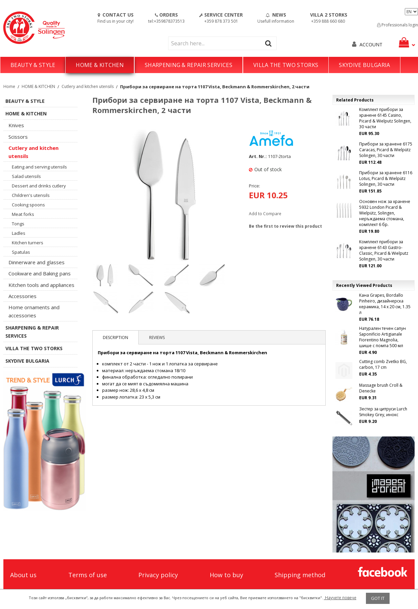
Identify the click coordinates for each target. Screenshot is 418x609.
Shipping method (300, 575)
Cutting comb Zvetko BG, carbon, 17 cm (383, 364)
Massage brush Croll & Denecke (380, 388)
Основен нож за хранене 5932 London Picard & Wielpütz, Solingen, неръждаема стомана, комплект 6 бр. (384, 213)
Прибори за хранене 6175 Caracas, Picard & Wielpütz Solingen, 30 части (385, 149)
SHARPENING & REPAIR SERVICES (188, 65)
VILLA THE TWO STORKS (285, 65)
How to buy (226, 575)
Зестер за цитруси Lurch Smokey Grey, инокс (383, 412)
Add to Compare (265, 214)
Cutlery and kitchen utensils (88, 86)
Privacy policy (158, 575)
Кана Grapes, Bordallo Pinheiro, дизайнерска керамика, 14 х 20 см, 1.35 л (385, 303)
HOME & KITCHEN (99, 65)
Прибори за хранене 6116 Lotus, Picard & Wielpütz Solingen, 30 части (385, 178)
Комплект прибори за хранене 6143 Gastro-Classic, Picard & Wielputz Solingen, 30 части (383, 250)
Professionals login (397, 25)
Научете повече (340, 598)
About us (23, 575)
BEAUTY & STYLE (32, 65)
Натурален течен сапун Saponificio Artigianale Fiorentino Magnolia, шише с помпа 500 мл (382, 336)
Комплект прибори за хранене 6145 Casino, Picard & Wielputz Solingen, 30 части (385, 118)
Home (9, 86)
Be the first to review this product (285, 226)
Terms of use (87, 575)
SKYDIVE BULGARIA (364, 65)
